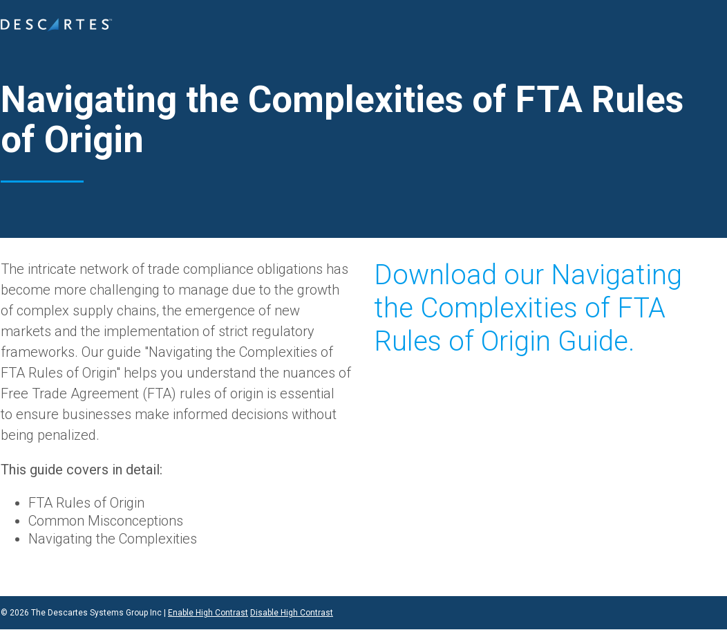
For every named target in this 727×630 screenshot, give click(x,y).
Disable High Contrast (291, 613)
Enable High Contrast (208, 613)
